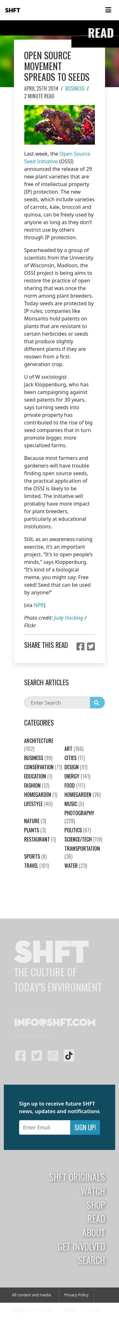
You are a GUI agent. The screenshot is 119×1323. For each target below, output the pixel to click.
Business (74, 88)
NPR (39, 605)
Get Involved (81, 1246)
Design (75, 767)
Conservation (43, 767)
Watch (93, 1190)
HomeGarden (40, 794)
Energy (77, 776)
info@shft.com (55, 1023)
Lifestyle (38, 804)
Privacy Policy (76, 1295)
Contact (93, 1310)
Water (75, 865)
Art (73, 748)
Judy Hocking (68, 617)
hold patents (64, 318)
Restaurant (40, 839)
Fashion (36, 785)
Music (74, 804)
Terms (69, 1310)
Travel (36, 865)
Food (74, 785)
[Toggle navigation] (108, 10)
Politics (77, 830)
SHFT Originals (77, 1177)
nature (35, 821)
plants (35, 830)
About (93, 1232)
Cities (74, 758)
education (38, 776)
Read (96, 1218)
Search (91, 1260)
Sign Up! (85, 1127)
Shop (96, 1204)
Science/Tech (83, 839)
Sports (35, 856)
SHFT (12, 10)
